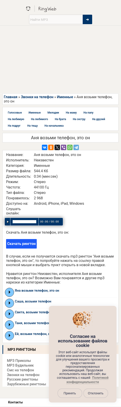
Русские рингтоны (22, 379)
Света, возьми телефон (33, 312)
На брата (60, 119)
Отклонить (95, 393)
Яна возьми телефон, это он (37, 290)
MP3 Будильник (20, 365)
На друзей (98, 119)
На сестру (79, 119)
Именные (65, 97)
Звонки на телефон (37, 97)
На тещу (32, 125)
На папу (88, 112)
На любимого (39, 119)
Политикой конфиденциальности (87, 380)
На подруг (14, 125)
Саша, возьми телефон (33, 301)
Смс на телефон (20, 370)
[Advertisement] (60, 59)
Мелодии (53, 112)
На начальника (54, 125)
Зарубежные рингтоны (26, 384)
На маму (71, 112)
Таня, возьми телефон (32, 323)
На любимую (16, 119)
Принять (70, 393)
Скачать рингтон (21, 244)
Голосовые (15, 112)
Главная (10, 97)
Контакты (15, 402)
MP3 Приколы (19, 360)
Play (9, 292)
